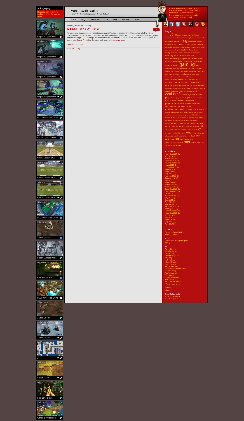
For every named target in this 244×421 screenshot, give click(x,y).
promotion (181, 103)
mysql (196, 88)
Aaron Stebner (170, 249)
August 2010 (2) (171, 215)
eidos (184, 56)
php (167, 97)
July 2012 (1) (170, 180)
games (175, 65)
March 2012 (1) (171, 185)
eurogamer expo (185, 59)
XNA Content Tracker (173, 282)
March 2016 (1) (171, 158)
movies (201, 85)
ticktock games (178, 123)
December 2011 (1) (172, 189)
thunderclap (169, 123)
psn (175, 106)
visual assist (173, 130)
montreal (185, 85)
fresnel (167, 61)
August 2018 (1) (171, 156)
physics (173, 98)
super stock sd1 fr (182, 118)
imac (198, 71)
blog (184, 40)
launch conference (171, 80)
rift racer (195, 109)
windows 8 (200, 133)
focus (200, 59)
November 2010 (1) (172, 213)
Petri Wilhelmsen (171, 266)
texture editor (185, 120)
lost (190, 80)
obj (196, 91)
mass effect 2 (185, 82)
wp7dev (167, 139)
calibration (181, 44)
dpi (175, 56)
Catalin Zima (170, 253)
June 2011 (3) (170, 200)
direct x (181, 53)
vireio (167, 130)
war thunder (176, 133)
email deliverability (172, 59)
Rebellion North (187, 12)
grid (189, 68)
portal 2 (199, 98)
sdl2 (181, 112)
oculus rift (173, 94)
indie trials (168, 74)
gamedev (168, 65)
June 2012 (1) (170, 182)
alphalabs (178, 35)
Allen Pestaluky (171, 251)
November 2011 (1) (172, 191)
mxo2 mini (190, 88)
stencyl (167, 118)
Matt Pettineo (170, 260)
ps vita (167, 106)
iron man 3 (168, 77)
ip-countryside (194, 74)
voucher (194, 130)
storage (173, 118)
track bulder (199, 123)
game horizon (188, 61)
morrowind (193, 85)
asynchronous (169, 38)
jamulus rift (176, 77)
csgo (166, 50)
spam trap (188, 115)
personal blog (118, 40)
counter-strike (195, 47)
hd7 (172, 71)
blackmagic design (172, 41)
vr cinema (168, 133)
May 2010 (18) (170, 222)
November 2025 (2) (172, 154)
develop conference (171, 53)
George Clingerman (172, 255)
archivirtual (195, 35)
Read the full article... (75, 45)
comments (168, 47)
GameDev (94, 19)
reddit (183, 106)
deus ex (196, 50)
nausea (202, 88)
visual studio (182, 130)
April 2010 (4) (170, 224)
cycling (175, 50)
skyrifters (168, 115)
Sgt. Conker (169, 275)
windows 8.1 (169, 136)
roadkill (167, 112)
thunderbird (193, 120)
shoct (200, 112)
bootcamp (200, 41)
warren (183, 133)
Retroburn (184, 17)
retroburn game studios (175, 109)
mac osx (198, 80)
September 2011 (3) (172, 195)
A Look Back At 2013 (83, 29)
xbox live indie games (174, 142)
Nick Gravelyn (170, 264)
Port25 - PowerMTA (172, 296)
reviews (189, 109)
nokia (181, 91)
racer (178, 106)
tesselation (176, 120)
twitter (173, 126)
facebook (194, 59)
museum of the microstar (173, 88)
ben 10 (194, 38)
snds (173, 115)
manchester (169, 82)
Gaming (125, 19)
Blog (83, 19)
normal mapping (189, 91)
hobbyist (177, 71)
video (202, 126)
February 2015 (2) (172, 167)
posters (174, 100)
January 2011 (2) (171, 209)
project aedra (189, 100)
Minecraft (168, 290)
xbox (191, 139)
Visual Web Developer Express (176, 241)
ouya (189, 95)
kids (187, 77)
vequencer (196, 126)
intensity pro (184, 74)
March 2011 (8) (171, 204)
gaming (187, 64)
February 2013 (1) (172, 176)
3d (171, 34)
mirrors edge (177, 85)
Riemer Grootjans (171, 271)
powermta (181, 100)
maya (197, 82)
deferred (190, 50)
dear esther (183, 50)
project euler (170, 103)
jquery (183, 77)
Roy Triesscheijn (171, 273)
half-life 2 (200, 68)
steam (201, 115)
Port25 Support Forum (173, 298)
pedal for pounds (197, 95)
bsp (175, 44)
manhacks (177, 82)
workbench (191, 136)
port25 (189, 98)
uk (177, 126)
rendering (189, 106)
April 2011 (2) (170, 202)
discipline (187, 53)
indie (203, 71)
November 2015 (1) (172, 163)
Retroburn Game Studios (174, 232)
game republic (197, 61)
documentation (195, 53)
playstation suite (181, 98)
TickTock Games (171, 234)
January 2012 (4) (171, 187)
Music (137, 19)
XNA (106, 19)
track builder (191, 123)
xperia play (200, 143)
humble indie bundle (190, 71)
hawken (167, 71)
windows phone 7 (180, 136)
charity (188, 44)
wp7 (198, 136)
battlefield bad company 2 (183, 38)
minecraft (168, 85)
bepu (199, 38)
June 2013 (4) (170, 171)
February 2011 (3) (172, 206)
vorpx (189, 130)
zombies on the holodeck (173, 145)
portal (195, 98)
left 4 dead (181, 80)
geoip (197, 65)
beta (203, 38)
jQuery (167, 243)
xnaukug (193, 143)
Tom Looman (170, 279)
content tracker (185, 47)
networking (174, 91)
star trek (195, 115)
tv (169, 126)
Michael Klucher (171, 262)
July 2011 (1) (170, 198)
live (186, 80)
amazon (184, 35)
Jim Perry (168, 258)
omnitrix (184, 95)
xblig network (185, 139)
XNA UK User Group (173, 284)
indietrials (176, 74)
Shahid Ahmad (82, 40)
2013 (166, 35)
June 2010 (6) (170, 219)
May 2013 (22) (170, 174)
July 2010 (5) (170, 217)
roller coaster (175, 112)
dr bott (179, 56)
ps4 (171, 106)
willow (194, 133)
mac (193, 80)
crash (202, 47)
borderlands (169, 44)
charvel (193, 44)
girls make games (170, 68)
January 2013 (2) (171, 178)
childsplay (200, 44)
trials (166, 126)
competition (176, 47)
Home (73, 19)
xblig (177, 139)
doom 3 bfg (169, 56)
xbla (172, 139)
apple (189, 35)
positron (168, 100)
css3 (170, 50)
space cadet (180, 115)
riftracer (201, 109)
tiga (185, 123)
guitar (193, 68)
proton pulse (196, 103)
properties (188, 103)
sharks (196, 112)
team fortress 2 (199, 118)
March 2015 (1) (171, 165)
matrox (193, 82)
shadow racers (188, 112)
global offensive (182, 68)
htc (182, 71)
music (184, 88)
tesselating (168, 120)
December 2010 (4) (172, 211)
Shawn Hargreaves (172, 277)
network (167, 91)
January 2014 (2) (171, 169)
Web (115, 19)
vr (199, 129)
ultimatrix (182, 126)
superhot (191, 118)
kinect (191, 77)
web (188, 132)
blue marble (192, 41)
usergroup (189, 126)
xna (187, 142)
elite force (190, 56)
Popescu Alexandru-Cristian (175, 269)
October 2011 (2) (171, 193)
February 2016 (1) (172, 161)
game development (177, 61)
